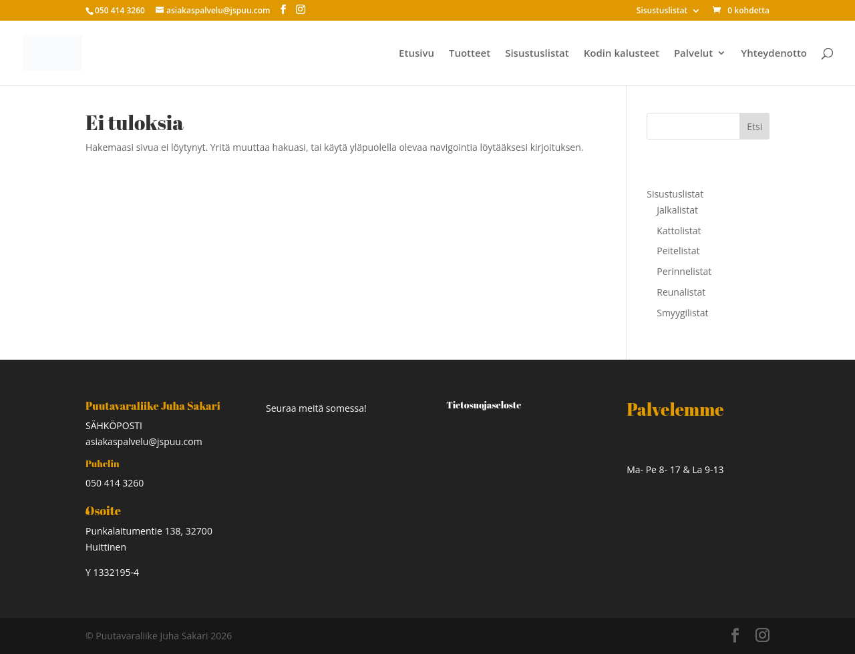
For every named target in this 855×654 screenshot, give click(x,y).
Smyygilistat (682, 312)
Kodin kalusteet (621, 53)
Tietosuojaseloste (483, 404)
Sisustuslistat (662, 11)
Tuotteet (469, 53)
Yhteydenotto (774, 53)
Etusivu (416, 53)
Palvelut (693, 53)
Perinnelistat (684, 271)
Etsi (754, 126)
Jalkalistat (677, 210)
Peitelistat (678, 250)
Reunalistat (681, 292)
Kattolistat (679, 230)
